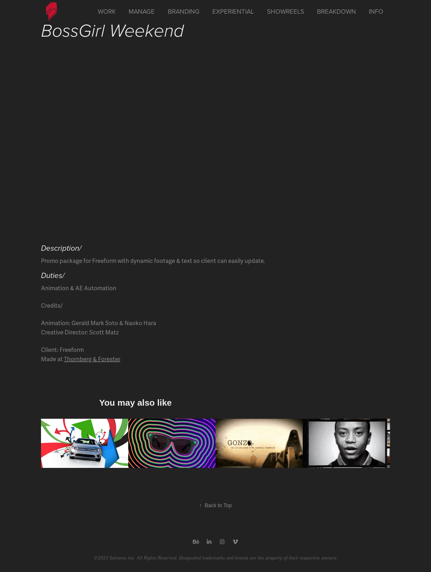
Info (376, 11)
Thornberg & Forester (92, 359)
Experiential (233, 11)
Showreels (285, 11)
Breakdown (336, 11)
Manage (142, 11)
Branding (184, 11)
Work (107, 11)
